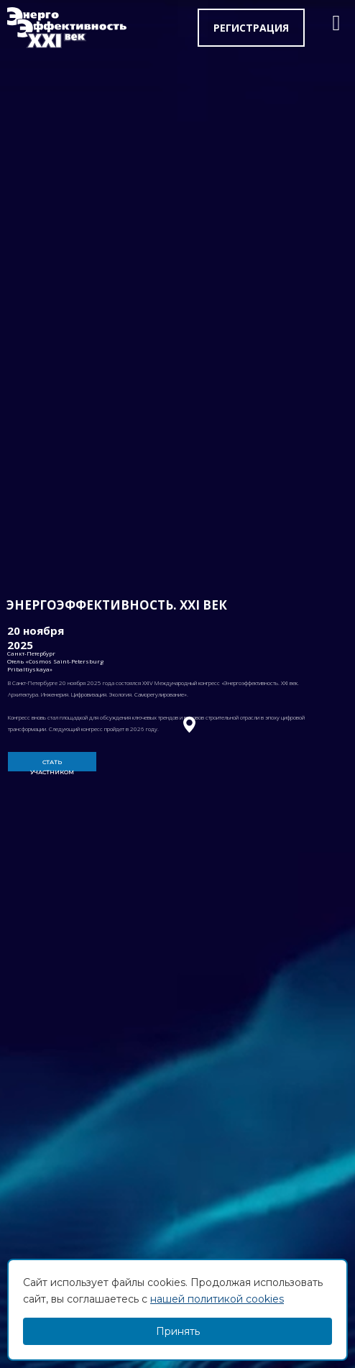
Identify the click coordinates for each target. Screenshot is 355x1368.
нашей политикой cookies (217, 1299)
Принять (178, 1331)
